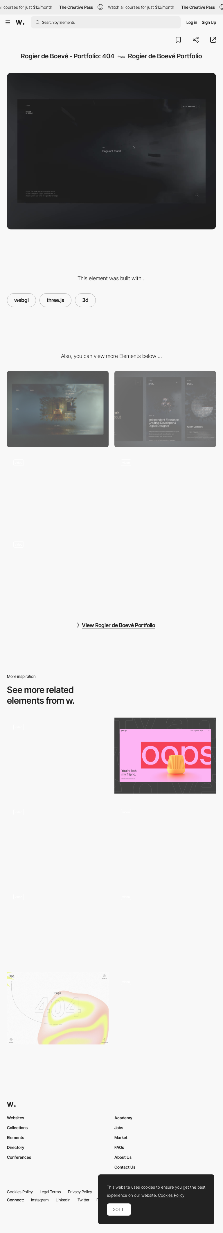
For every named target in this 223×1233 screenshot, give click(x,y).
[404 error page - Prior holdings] (165, 1008)
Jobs (118, 1127)
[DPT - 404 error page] (58, 1008)
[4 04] (58, 840)
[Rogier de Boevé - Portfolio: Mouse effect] (58, 491)
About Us (123, 1157)
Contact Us (124, 1167)
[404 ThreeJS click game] (165, 925)
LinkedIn (63, 1199)
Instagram (40, 1199)
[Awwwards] (20, 22)
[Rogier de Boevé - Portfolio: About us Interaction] (58, 573)
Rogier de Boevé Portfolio (165, 56)
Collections (17, 1127)
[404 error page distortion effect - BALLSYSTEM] (58, 923)
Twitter (83, 1199)
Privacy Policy (80, 1191)
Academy (123, 1117)
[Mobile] (165, 409)
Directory (15, 1147)
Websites (15, 1117)
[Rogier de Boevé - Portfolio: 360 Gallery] (165, 491)
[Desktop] (58, 409)
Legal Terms (50, 1191)
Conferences (19, 1157)
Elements (15, 1137)
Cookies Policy (20, 1191)
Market (120, 1137)
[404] (58, 756)
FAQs (119, 1147)
